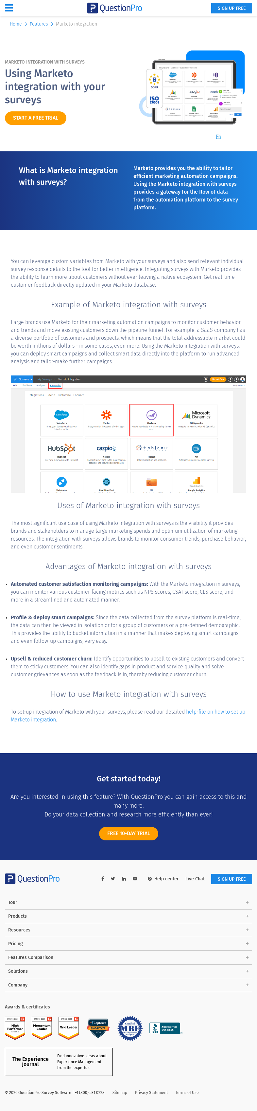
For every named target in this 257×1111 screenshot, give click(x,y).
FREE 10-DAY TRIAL (128, 837)
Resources (19, 930)
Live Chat (195, 879)
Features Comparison (30, 957)
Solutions (18, 971)
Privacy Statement (151, 1092)
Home (19, 24)
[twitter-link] (113, 879)
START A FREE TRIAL (35, 118)
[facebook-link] (103, 879)
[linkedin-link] (123, 879)
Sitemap (119, 1092)
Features (42, 24)
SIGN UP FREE (232, 8)
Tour (12, 902)
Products (17, 916)
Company (17, 985)
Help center (163, 879)
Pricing (15, 944)
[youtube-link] (135, 879)
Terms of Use (187, 1092)
